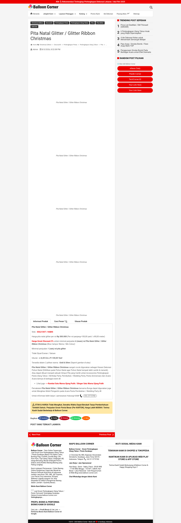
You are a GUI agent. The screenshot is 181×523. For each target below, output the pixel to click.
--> (74, 383)
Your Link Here (135, 85)
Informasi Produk (40, 321)
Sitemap (136, 14)
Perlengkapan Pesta (61, 23)
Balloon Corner (82, 521)
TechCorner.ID (135, 79)
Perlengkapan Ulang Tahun (79, 23)
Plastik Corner (135, 74)
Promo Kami (95, 14)
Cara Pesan (60, 321)
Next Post (36, 433)
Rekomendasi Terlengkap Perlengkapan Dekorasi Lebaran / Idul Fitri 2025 (90, 1)
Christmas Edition (37, 23)
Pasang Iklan (123, 13)
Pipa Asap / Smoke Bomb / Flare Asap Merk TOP (134, 45)
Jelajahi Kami (49, 14)
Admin (35, 49)
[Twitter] (54, 417)
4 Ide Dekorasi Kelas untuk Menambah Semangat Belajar (133, 38)
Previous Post (105, 433)
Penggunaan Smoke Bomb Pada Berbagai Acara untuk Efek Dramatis (136, 51)
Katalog (83, 14)
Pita (92, 23)
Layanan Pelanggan (68, 14)
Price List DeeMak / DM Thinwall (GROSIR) (134, 26)
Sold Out (34, 26)
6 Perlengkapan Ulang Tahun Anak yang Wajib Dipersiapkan (135, 32)
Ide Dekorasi (108, 14)
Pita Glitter (100, 23)
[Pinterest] (64, 417)
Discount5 (49, 23)
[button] (86, 417)
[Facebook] (43, 417)
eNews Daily (135, 68)
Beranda (34, 13)
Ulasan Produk (81, 321)
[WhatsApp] (76, 417)
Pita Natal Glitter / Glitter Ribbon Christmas (64, 35)
